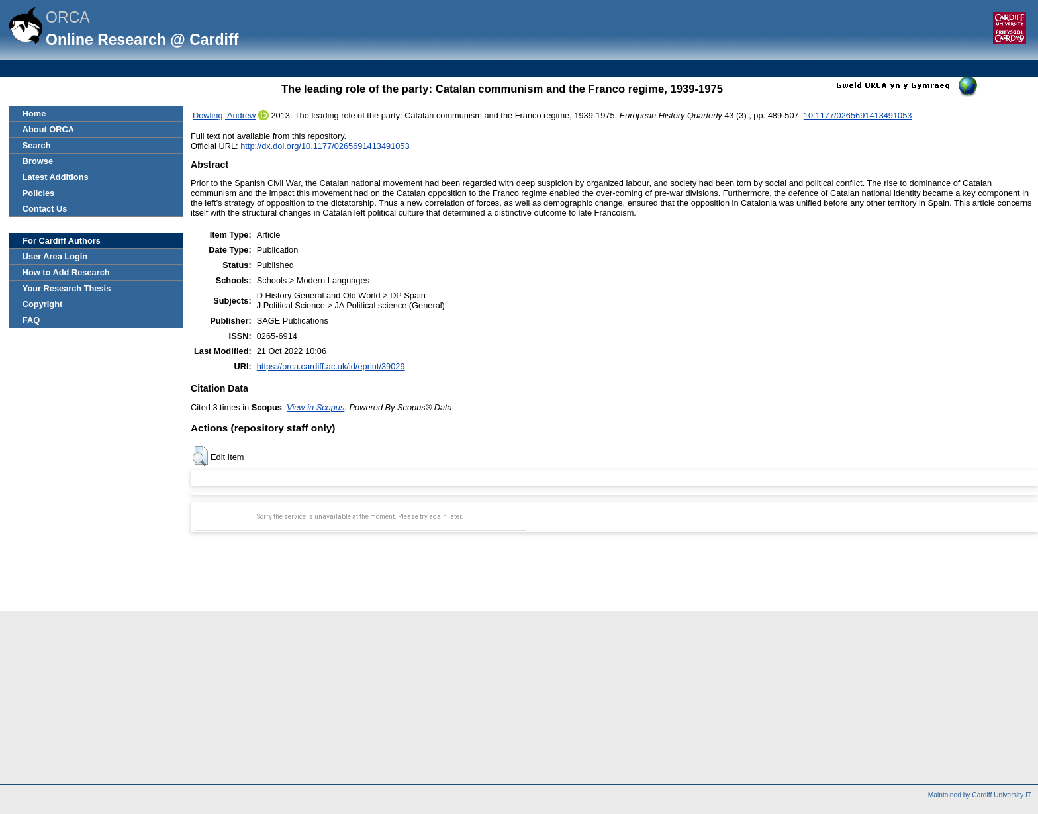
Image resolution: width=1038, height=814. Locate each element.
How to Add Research (66, 272)
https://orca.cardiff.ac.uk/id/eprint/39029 (331, 366)
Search (37, 145)
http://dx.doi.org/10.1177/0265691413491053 (324, 146)
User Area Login (55, 256)
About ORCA (48, 129)
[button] (200, 456)
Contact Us (45, 209)
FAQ (31, 320)
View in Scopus (315, 407)
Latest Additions (56, 177)
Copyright (42, 304)
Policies (38, 193)
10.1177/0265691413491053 (858, 115)
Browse (38, 161)
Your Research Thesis (67, 288)
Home (34, 113)
